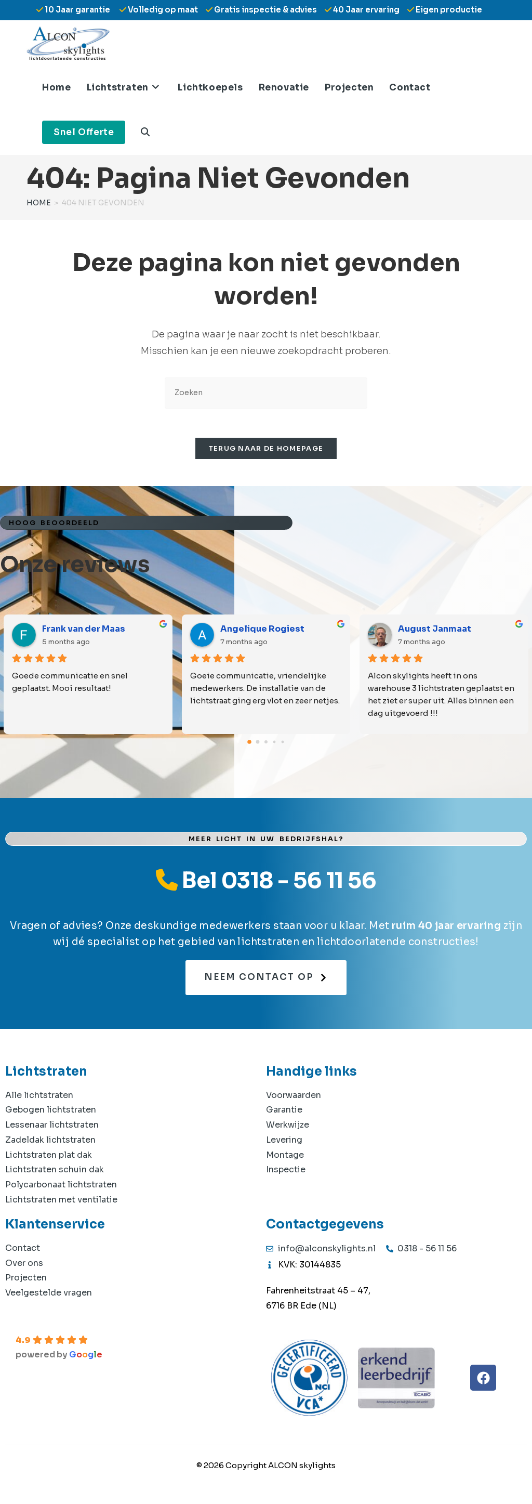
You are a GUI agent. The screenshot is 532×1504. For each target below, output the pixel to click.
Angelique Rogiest (262, 630)
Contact (22, 1250)
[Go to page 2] (266, 744)
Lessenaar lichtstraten (52, 1127)
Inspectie (285, 1172)
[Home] (38, 202)
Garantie (284, 1112)
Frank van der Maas (83, 630)
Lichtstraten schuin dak (54, 1172)
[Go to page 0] (249, 744)
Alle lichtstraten (39, 1097)
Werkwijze (287, 1127)
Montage (285, 1157)
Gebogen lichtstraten (50, 1112)
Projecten (26, 1280)
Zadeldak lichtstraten (50, 1141)
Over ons (24, 1265)
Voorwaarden (293, 1097)
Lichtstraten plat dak (48, 1157)
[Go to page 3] (274, 744)
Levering (284, 1141)
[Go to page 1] (258, 744)
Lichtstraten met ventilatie (61, 1202)
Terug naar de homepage (266, 451)
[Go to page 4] (283, 744)
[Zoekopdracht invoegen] (266, 392)
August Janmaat (434, 630)
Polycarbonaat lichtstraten (61, 1187)
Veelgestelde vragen (48, 1295)
